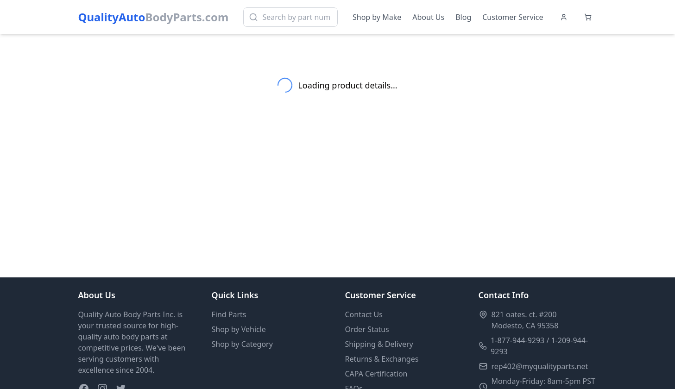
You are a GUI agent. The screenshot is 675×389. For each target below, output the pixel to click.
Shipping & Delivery (379, 344)
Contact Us (364, 314)
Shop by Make (377, 17)
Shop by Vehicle (239, 329)
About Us (428, 17)
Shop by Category (242, 344)
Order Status (367, 329)
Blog (463, 17)
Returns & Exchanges (382, 359)
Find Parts (229, 314)
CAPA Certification (376, 374)
